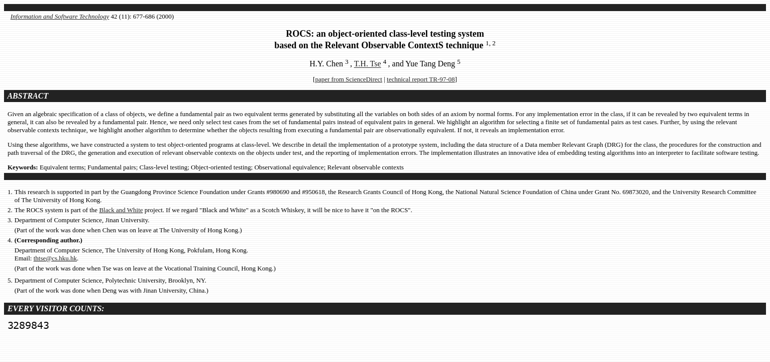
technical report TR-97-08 (421, 79)
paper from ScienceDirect (348, 79)
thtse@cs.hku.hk (55, 258)
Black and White (121, 210)
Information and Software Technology (60, 16)
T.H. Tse (367, 64)
